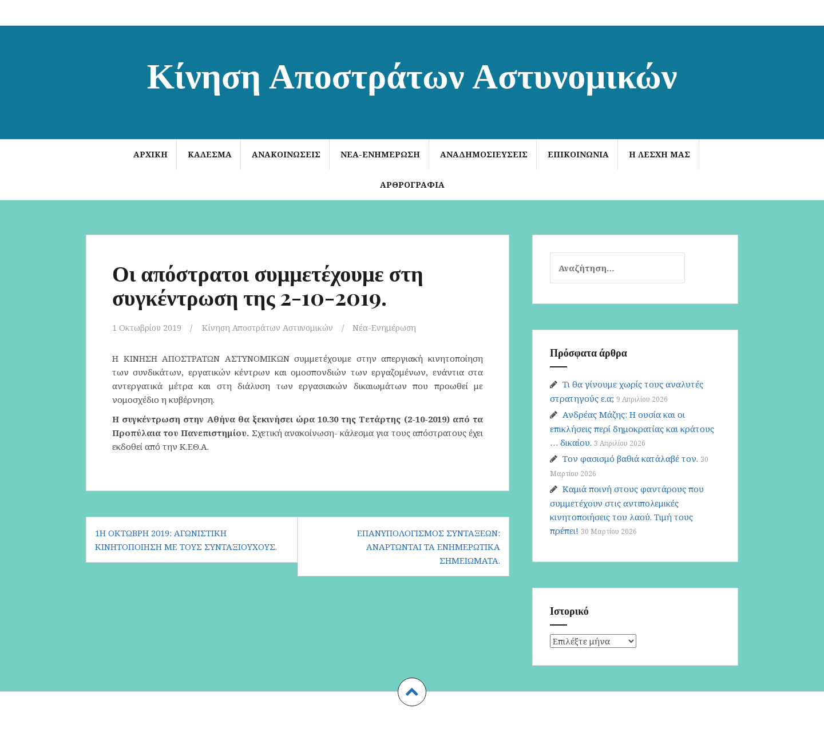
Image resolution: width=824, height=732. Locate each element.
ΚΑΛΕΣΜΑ (210, 154)
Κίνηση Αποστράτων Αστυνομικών (412, 73)
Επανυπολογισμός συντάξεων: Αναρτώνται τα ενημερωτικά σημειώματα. (428, 546)
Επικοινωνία (578, 154)
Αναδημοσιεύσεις (484, 154)
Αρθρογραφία (412, 184)
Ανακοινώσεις (286, 154)
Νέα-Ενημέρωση (380, 154)
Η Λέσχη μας (659, 154)
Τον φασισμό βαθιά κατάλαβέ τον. (630, 458)
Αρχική (150, 154)
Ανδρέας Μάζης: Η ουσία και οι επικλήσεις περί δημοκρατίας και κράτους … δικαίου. (632, 428)
